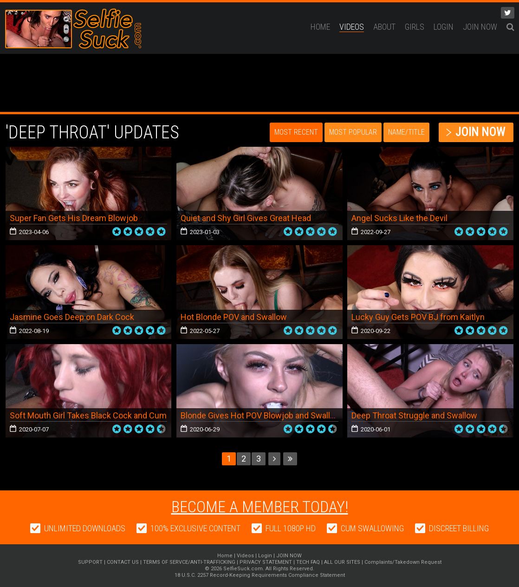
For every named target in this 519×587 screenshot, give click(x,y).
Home (320, 27)
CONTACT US (123, 562)
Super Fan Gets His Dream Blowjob (74, 218)
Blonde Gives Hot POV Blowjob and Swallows (263, 415)
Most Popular (353, 132)
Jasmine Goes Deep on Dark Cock (72, 317)
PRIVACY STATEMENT (266, 562)
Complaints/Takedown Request (402, 562)
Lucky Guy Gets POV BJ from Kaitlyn (418, 317)
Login (444, 27)
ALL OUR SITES (342, 562)
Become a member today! (259, 506)
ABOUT (384, 27)
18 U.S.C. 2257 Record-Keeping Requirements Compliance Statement (260, 575)
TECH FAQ (308, 562)
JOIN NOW (480, 27)
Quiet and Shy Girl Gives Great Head (246, 218)
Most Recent (296, 132)
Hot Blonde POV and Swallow (234, 317)
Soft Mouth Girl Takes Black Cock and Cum (88, 415)
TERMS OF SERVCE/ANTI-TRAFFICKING (189, 562)
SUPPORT (90, 562)
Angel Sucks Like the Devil (399, 218)
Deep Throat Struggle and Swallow (414, 415)
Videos (351, 27)
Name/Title (406, 132)
